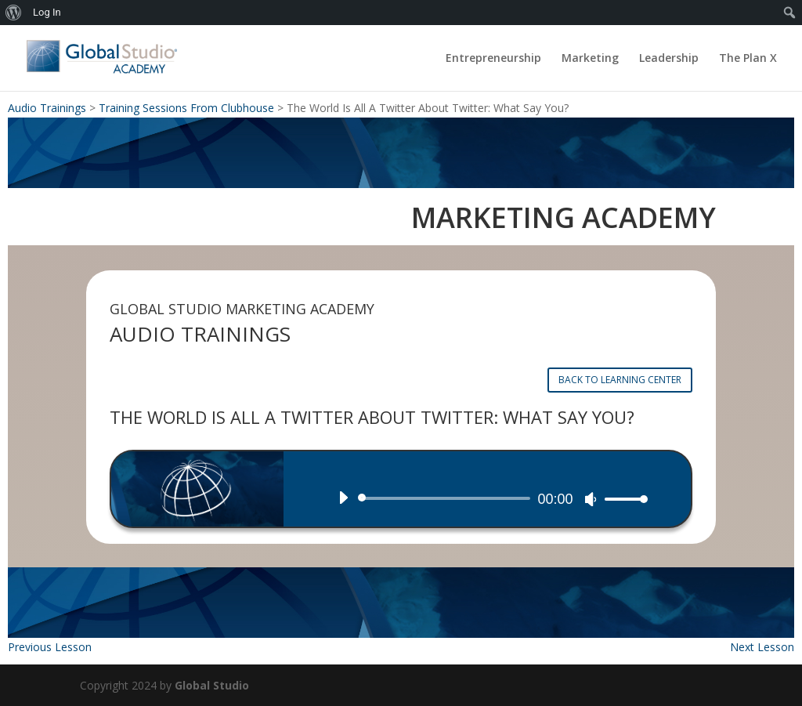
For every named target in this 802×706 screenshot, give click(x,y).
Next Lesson (762, 646)
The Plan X (748, 58)
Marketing (590, 58)
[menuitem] (13, 12)
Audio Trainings (47, 107)
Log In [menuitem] (47, 12)
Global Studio (212, 685)
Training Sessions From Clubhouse (186, 107)
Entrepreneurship (493, 58)
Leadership (669, 58)
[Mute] (590, 499)
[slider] (446, 498)
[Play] (343, 497)
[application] (487, 498)
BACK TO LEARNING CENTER (619, 379)
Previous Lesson (50, 646)
